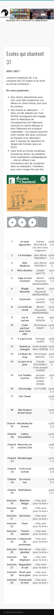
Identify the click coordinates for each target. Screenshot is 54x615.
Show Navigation (44, 26)
